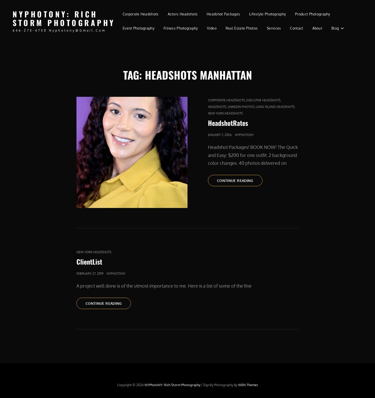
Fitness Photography (181, 28)
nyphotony (244, 135)
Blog (335, 28)
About (317, 28)
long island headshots (275, 107)
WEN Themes (248, 385)
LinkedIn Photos (241, 107)
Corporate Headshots (141, 14)
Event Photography (138, 28)
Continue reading (239, 180)
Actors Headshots (183, 14)
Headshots (217, 107)
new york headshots (225, 113)
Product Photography (312, 14)
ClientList (89, 262)
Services (274, 28)
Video (211, 28)
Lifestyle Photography (267, 14)
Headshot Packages (223, 14)
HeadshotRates (228, 123)
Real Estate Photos (242, 28)
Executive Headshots (263, 100)
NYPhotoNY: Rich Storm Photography (64, 18)
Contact (296, 28)
